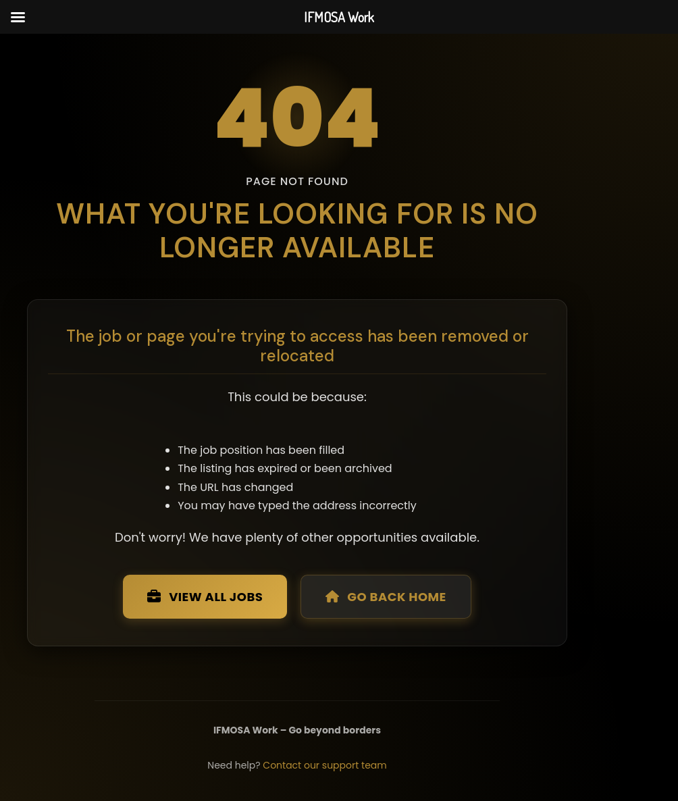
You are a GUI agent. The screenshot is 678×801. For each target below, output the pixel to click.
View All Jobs (205, 596)
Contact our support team (324, 765)
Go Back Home (385, 596)
